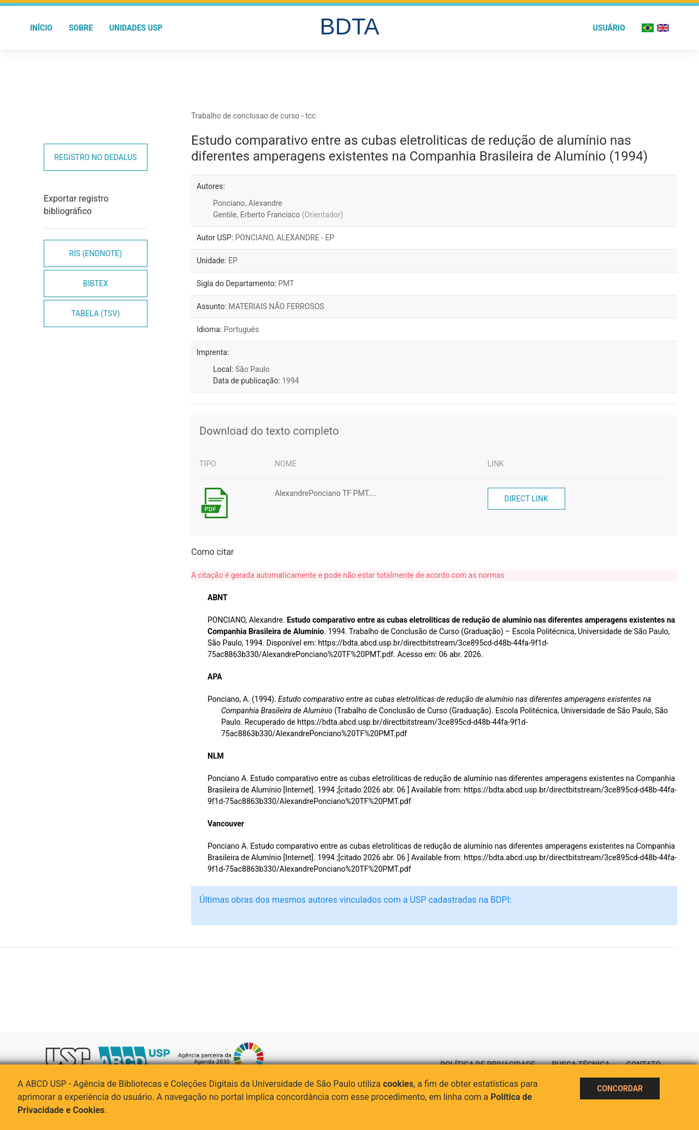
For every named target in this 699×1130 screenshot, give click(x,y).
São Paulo (252, 369)
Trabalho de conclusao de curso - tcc (253, 115)
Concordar (620, 1088)
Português (241, 329)
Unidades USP (136, 27)
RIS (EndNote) (95, 253)
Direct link (526, 498)
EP (233, 260)
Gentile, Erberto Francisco (278, 214)
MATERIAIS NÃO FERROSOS (276, 306)
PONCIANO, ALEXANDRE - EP (285, 237)
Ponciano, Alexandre (247, 203)
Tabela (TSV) (95, 313)
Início (41, 27)
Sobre (81, 27)
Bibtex (95, 283)
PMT (286, 283)
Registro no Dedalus (95, 157)
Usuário (609, 27)
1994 (290, 380)
